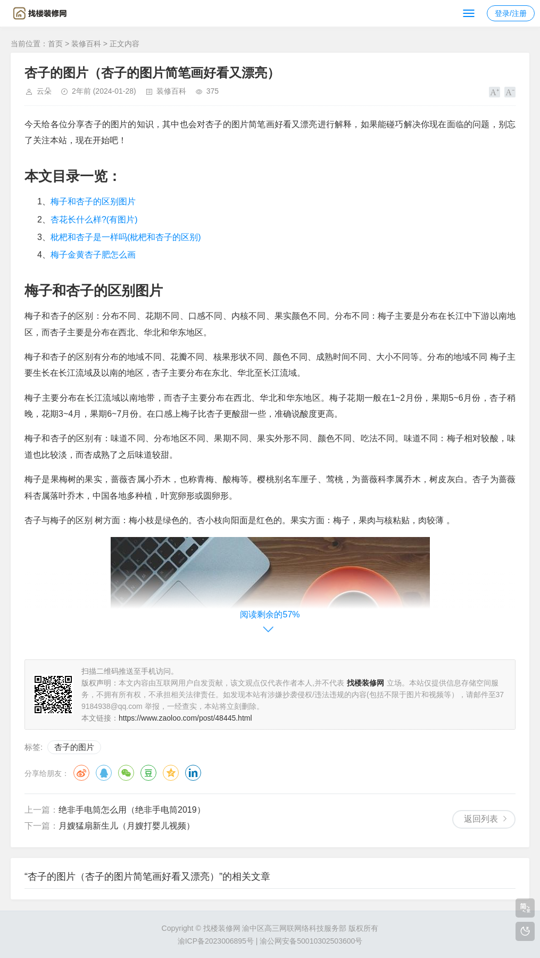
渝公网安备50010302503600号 (311, 941)
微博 (81, 773)
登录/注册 (511, 13)
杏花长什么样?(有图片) (94, 219)
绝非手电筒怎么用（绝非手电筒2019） (132, 809)
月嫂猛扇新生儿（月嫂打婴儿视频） (127, 825)
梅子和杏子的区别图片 (93, 201)
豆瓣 (148, 773)
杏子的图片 (74, 746)
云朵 (44, 91)
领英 (193, 773)
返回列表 (481, 818)
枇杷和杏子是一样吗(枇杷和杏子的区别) (126, 237)
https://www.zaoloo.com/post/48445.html (185, 718)
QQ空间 (171, 773)
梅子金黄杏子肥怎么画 (93, 254)
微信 (126, 773)
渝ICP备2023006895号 (216, 941)
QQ (104, 773)
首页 (55, 43)
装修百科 (86, 43)
